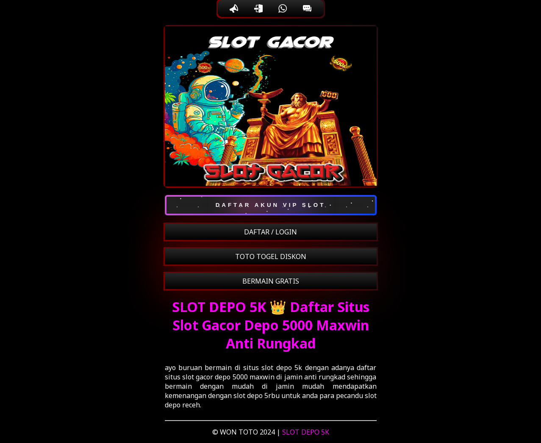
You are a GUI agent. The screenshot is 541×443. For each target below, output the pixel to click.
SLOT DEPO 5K (305, 432)
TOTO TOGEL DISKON (270, 256)
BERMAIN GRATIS (270, 281)
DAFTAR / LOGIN (270, 232)
